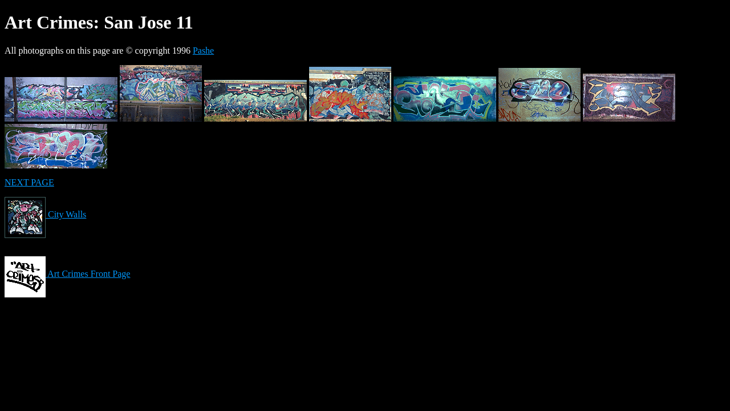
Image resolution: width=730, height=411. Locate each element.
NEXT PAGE (29, 182)
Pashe (203, 50)
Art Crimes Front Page (67, 274)
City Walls (45, 214)
